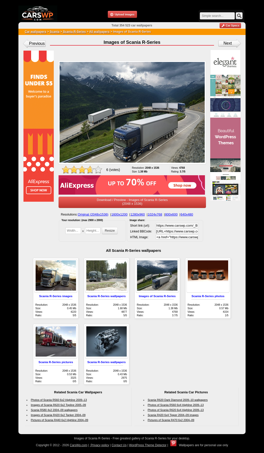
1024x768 (155, 214)
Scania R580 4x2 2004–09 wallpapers (54, 409)
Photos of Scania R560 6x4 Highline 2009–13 (176, 404)
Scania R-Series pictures (55, 362)
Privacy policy (99, 445)
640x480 (186, 214)
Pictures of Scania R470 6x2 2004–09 (171, 420)
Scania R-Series (74, 31)
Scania (55, 31)
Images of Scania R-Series (157, 296)
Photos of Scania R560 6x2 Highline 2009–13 (59, 399)
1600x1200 (119, 214)
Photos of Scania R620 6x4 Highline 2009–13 (176, 409)
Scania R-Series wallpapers (106, 296)
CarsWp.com (78, 445)
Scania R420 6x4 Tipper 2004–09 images (173, 414)
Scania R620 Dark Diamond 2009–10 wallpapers (178, 399)
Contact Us (119, 445)
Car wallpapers (35, 31)
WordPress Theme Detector (147, 445)
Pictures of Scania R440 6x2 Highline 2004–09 (59, 420)
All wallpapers (99, 31)
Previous (37, 43)
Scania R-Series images (55, 296)
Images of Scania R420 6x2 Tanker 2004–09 (58, 414)
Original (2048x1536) (93, 214)
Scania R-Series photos (208, 296)
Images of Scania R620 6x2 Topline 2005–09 (58, 404)
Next (228, 43)
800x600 (171, 214)
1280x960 (137, 214)
